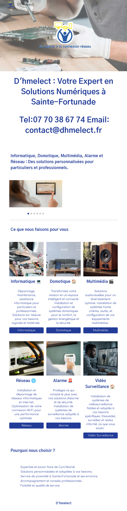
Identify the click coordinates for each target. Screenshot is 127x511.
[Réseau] (26, 425)
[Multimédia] (100, 330)
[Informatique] (26, 330)
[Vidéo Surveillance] (100, 435)
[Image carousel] (35, 197)
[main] (63, 109)
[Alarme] (63, 425)
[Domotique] (63, 330)
